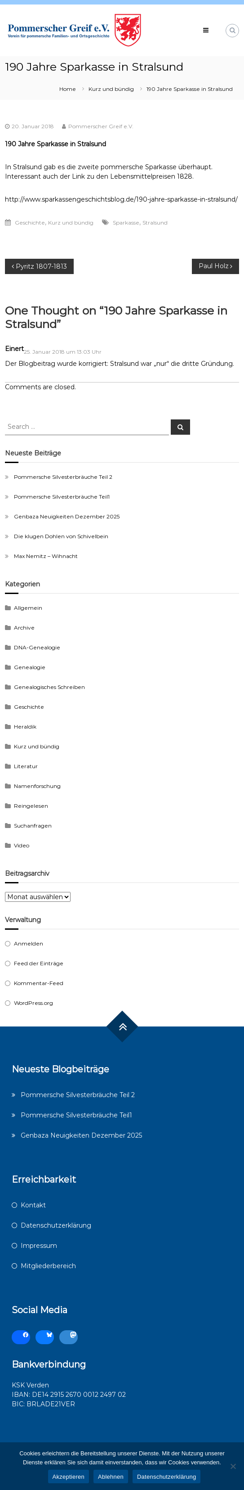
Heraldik (25, 726)
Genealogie (29, 667)
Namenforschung (37, 786)
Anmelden (28, 943)
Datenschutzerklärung (56, 1225)
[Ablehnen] (232, 1466)
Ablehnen (111, 1476)
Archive (24, 627)
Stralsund (155, 222)
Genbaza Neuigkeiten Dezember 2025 (67, 516)
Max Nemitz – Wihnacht (46, 556)
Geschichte (30, 222)
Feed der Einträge (38, 963)
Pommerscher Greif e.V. (100, 126)
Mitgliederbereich (48, 1266)
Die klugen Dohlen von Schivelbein (61, 536)
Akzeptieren (68, 1476)
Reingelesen (31, 805)
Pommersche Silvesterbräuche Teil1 (62, 496)
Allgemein (28, 607)
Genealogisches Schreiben (49, 687)
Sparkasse (126, 222)
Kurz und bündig (111, 89)
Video (21, 845)
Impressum (39, 1246)
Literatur (26, 766)
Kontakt (33, 1205)
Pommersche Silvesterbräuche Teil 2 (63, 476)
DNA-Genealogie (37, 647)
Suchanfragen (33, 825)
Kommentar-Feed (38, 983)
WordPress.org (33, 1002)
